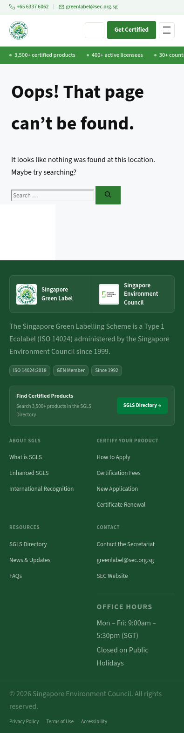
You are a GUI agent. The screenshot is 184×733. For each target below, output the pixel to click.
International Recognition (41, 489)
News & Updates (29, 560)
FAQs (15, 576)
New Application (117, 489)
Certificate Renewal (121, 505)
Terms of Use (60, 721)
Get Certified (132, 30)
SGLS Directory (28, 544)
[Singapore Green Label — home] (51, 294)
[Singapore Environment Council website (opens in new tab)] (133, 294)
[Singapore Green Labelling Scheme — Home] (18, 30)
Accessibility (94, 721)
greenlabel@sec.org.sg (88, 7)
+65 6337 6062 (29, 7)
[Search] (107, 195)
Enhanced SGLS (29, 473)
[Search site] (94, 30)
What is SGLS (25, 457)
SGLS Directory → (142, 405)
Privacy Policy (24, 721)
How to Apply (113, 457)
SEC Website (112, 576)
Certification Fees (119, 473)
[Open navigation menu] (167, 30)
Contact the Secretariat (126, 544)
